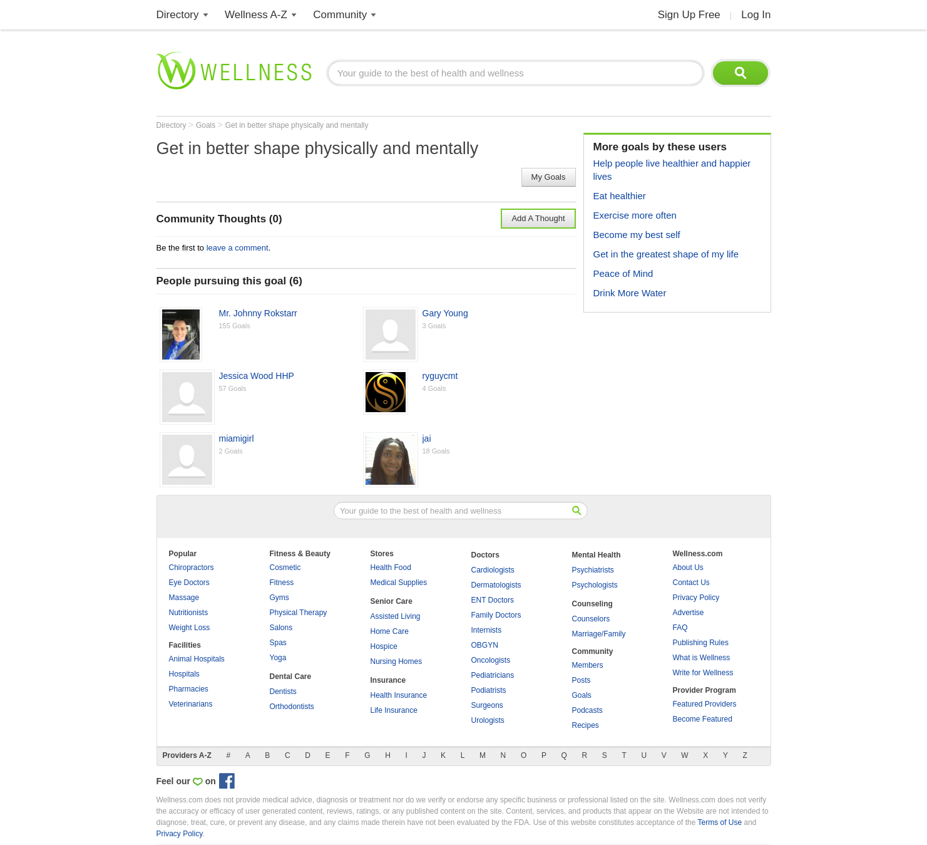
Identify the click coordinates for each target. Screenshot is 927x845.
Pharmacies (188, 689)
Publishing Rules (701, 642)
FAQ (680, 627)
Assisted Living (396, 616)
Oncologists (491, 660)
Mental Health (596, 555)
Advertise (688, 612)
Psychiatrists (593, 570)
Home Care (390, 631)
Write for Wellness (703, 672)
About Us (688, 567)
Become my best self (636, 234)
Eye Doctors (189, 582)
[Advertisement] (677, 400)
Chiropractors (191, 567)
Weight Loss (189, 627)
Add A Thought (538, 218)
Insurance (388, 680)
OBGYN (484, 645)
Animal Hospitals (197, 659)
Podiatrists (488, 690)
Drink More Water (630, 293)
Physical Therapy (298, 612)
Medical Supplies (399, 582)
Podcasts (587, 710)
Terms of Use (719, 822)
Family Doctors (496, 615)
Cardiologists (493, 570)
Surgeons (487, 705)
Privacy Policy (696, 597)
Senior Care (391, 601)
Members (587, 665)
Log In (756, 15)
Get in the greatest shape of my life (666, 254)
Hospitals (184, 674)
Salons (281, 627)
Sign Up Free (689, 15)
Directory (177, 15)
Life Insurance (394, 710)
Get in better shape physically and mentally (297, 125)
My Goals (548, 177)
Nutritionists (188, 612)
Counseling (592, 603)
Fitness (282, 582)
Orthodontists (292, 706)
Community (340, 15)
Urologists (487, 720)
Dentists (283, 691)
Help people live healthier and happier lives (672, 170)
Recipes (585, 725)
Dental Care (291, 676)
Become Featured (702, 719)
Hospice (384, 646)
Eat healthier (619, 195)
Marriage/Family (599, 634)
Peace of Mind (623, 273)
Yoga (278, 657)
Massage (184, 597)
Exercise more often (635, 215)
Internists (486, 630)
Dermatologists (496, 585)
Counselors (591, 618)
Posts (581, 680)
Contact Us (691, 582)
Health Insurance (399, 695)
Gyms (279, 597)
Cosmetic (285, 567)
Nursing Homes (397, 661)
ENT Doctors (492, 600)
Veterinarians (191, 704)
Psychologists (595, 585)
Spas (278, 642)
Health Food (391, 567)
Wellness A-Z (256, 15)
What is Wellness (701, 657)
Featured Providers (705, 704)
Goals (207, 125)
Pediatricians (493, 675)
